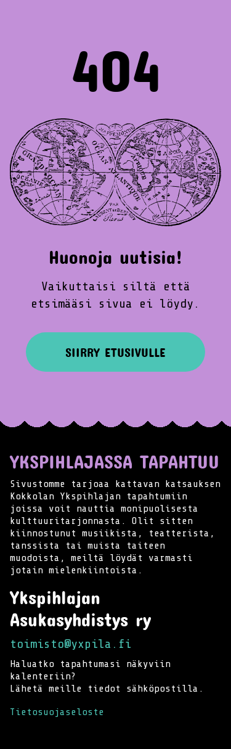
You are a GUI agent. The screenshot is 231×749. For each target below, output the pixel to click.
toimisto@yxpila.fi (71, 644)
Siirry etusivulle (115, 352)
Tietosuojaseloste (57, 712)
